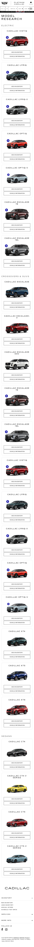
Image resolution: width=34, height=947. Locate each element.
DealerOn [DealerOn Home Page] (16, 937)
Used (26, 8)
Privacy (27, 937)
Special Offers (7, 907)
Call (3, 8)
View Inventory (17, 52)
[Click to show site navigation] (30, 8)
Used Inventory (7, 905)
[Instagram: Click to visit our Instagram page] (7, 929)
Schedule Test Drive (9, 909)
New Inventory (7, 902)
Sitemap (22, 937)
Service (14, 8)
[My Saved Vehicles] (31, 3)
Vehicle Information (17, 56)
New (20, 8)
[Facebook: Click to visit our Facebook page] (3, 929)
